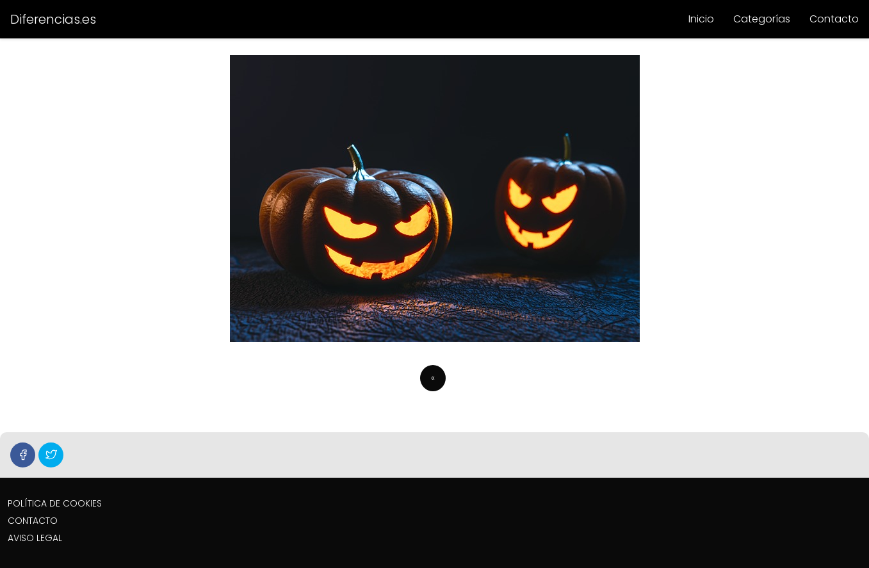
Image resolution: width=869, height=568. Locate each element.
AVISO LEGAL (35, 537)
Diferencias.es (53, 19)
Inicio (701, 19)
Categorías (761, 19)
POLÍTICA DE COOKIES (55, 503)
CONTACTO (33, 520)
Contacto (834, 19)
